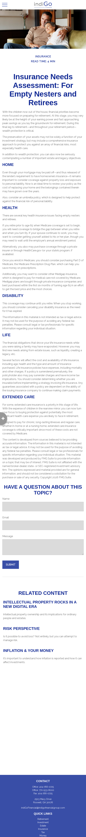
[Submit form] (10, 565)
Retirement (43, 819)
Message (7, 536)
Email (5, 517)
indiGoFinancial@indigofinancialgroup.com (43, 807)
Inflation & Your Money (28, 650)
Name (5, 498)
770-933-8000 (46, 790)
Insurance (43, 829)
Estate (43, 825)
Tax (43, 832)
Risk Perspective (21, 628)
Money (43, 835)
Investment (43, 822)
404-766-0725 (46, 787)
